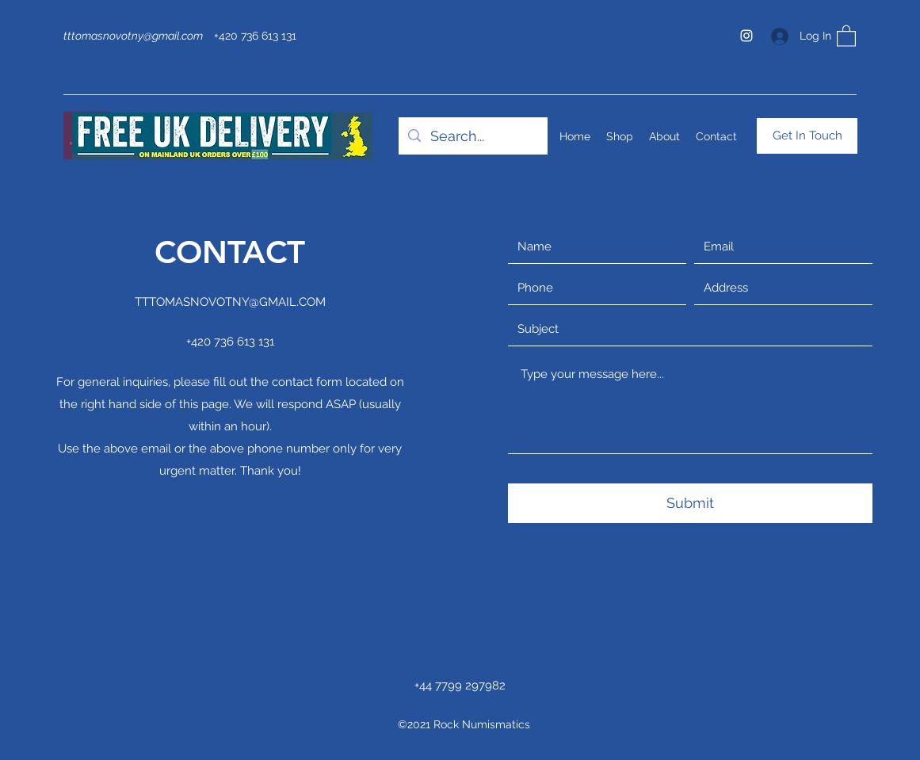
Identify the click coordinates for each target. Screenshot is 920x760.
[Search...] (472, 136)
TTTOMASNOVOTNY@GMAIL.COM (230, 302)
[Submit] (690, 503)
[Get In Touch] (807, 136)
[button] (846, 35)
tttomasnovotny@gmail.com (133, 35)
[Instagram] (746, 36)
